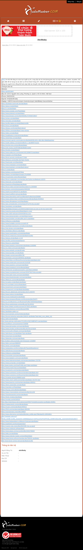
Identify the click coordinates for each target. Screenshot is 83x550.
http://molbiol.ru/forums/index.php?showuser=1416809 (18, 341)
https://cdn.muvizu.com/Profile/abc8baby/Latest (16, 147)
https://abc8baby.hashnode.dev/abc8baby (15, 103)
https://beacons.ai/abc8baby (10, 243)
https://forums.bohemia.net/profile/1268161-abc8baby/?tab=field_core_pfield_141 (27, 316)
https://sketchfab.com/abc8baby (11, 138)
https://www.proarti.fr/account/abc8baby (14, 367)
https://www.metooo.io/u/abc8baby (12, 294)
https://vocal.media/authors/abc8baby (13, 297)
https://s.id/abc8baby (8, 169)
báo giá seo (14, 547)
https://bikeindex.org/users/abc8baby (13, 338)
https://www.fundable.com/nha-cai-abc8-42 (15, 223)
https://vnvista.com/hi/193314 (11, 399)
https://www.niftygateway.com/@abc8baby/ (15, 201)
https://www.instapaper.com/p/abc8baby (14, 164)
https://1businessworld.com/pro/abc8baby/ (15, 394)
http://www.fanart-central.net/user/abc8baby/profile (17, 441)
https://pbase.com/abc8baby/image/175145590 (16, 174)
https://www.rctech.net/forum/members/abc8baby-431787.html (21, 380)
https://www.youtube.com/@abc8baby (13, 111)
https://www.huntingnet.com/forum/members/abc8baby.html (20, 372)
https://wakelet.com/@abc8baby (12, 155)
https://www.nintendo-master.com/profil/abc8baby (17, 436)
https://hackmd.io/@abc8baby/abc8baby (14, 184)
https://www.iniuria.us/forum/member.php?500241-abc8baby (20, 438)
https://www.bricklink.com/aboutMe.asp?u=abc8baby (18, 218)
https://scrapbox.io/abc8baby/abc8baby (14, 282)
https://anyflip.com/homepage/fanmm (13, 240)
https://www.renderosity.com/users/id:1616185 (16, 262)
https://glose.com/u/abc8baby (11, 345)
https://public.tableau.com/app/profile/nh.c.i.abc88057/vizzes (20, 143)
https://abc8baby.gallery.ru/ (10, 311)
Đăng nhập (71, 1)
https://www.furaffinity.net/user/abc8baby (14, 194)
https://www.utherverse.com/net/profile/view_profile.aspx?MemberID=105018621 (27, 414)
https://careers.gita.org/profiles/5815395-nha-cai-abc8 (18, 426)
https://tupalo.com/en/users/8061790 (13, 255)
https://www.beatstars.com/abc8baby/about (15, 167)
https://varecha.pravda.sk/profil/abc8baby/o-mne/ (17, 211)
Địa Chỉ (4, 458)
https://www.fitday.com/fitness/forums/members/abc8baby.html (21, 260)
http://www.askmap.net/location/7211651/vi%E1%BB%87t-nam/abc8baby (24, 321)
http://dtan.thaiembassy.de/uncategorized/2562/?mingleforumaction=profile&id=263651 (28, 402)
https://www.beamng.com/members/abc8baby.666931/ (18, 382)
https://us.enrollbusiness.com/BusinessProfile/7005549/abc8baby (22, 301)
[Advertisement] (41, 62)
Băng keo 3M (5, 547)
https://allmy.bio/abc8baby (10, 319)
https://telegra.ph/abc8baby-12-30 (12, 238)
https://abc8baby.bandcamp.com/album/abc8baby (17, 226)
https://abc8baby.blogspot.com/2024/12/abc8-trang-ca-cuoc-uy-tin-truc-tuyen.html (27, 209)
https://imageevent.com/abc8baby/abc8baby (15, 289)
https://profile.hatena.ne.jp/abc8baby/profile (15, 123)
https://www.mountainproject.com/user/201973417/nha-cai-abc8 (21, 272)
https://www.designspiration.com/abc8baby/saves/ (17, 216)
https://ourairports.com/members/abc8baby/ (15, 370)
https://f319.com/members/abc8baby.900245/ (16, 409)
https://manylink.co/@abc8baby (11, 387)
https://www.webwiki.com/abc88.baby (13, 250)
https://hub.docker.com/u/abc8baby (13, 228)
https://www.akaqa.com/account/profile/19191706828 (18, 431)
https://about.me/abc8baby (10, 106)
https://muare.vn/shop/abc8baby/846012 (14, 407)
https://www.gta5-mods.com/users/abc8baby (15, 275)
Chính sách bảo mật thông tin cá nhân (13, 542)
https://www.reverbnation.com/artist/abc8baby (16, 233)
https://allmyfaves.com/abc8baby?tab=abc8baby (17, 333)
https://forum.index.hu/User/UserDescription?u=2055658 (19, 186)
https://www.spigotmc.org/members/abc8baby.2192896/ (19, 245)
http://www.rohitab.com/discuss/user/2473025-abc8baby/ (19, 306)
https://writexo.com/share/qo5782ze (13, 172)
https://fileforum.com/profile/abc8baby (13, 279)
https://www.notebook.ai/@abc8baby (13, 428)
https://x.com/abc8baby (9, 108)
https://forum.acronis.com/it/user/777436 (14, 157)
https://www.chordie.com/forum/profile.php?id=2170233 (19, 328)
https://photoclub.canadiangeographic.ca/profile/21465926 (20, 270)
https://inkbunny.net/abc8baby (11, 353)
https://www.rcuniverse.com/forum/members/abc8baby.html (20, 375)
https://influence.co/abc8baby (11, 221)
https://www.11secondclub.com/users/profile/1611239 (18, 392)
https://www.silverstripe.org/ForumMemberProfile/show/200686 (21, 196)
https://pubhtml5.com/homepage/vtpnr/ (14, 424)
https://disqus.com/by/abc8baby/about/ (14, 128)
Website (4, 461)
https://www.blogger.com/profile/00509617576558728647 (19, 116)
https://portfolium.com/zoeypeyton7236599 (15, 323)
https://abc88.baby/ (8, 91)
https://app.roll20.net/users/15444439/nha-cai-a (16, 213)
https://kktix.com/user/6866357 (11, 343)
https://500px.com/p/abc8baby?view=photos (15, 130)
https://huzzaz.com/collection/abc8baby (14, 390)
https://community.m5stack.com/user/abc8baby (16, 331)
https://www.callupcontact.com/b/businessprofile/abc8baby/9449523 (23, 199)
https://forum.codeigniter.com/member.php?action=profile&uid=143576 (23, 179)
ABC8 (3, 79)
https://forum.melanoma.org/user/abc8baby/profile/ (17, 235)
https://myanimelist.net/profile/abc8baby (14, 177)
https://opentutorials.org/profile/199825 (14, 411)
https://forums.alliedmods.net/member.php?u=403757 (18, 292)
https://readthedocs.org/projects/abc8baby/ (15, 135)
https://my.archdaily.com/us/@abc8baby (14, 284)
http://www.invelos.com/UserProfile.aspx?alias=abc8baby (19, 365)
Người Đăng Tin (7, 450)
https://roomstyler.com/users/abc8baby (14, 355)
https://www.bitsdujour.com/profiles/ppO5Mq (15, 309)
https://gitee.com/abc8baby (10, 133)
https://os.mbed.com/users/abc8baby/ (13, 248)
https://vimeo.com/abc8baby (10, 118)
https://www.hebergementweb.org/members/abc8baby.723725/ (21, 360)
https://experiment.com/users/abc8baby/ (14, 287)
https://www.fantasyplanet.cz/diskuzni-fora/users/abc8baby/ (20, 421)
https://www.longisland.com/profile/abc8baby (15, 267)
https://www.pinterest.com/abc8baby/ (13, 113)
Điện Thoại (5, 456)
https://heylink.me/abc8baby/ (11, 150)
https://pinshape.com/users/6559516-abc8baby (16, 257)
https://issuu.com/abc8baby (10, 125)
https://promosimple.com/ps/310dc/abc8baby (16, 314)
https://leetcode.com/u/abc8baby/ (12, 182)
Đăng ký (79, 1)
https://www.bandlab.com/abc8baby (13, 253)
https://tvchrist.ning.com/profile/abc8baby (14, 145)
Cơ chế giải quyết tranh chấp (10, 544)
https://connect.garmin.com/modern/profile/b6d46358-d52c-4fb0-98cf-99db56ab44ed (28, 140)
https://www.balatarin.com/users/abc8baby (15, 358)
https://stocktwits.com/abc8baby (12, 206)
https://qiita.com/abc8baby (10, 433)
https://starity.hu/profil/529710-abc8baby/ (14, 191)
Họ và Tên (5, 453)
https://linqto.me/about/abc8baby (12, 397)
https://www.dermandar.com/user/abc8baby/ (15, 326)
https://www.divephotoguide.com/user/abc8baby (16, 277)
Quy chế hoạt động (7, 540)
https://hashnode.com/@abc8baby (12, 162)
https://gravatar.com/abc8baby (11, 121)
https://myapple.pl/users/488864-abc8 (13, 377)
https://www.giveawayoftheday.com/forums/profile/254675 (19, 299)
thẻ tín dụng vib (23, 547)
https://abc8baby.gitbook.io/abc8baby (13, 231)
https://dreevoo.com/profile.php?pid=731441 (15, 160)
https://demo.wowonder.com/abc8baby (14, 385)
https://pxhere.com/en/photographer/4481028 (16, 189)
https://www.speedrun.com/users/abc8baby (15, 265)
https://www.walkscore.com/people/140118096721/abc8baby (20, 152)
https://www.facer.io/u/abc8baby (11, 336)
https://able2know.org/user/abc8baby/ (13, 350)
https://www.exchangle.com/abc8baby (13, 363)
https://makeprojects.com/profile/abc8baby (15, 404)
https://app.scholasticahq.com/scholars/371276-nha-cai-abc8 (20, 204)
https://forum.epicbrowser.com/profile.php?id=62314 (18, 304)
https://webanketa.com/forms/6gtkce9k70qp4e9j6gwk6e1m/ (20, 348)
